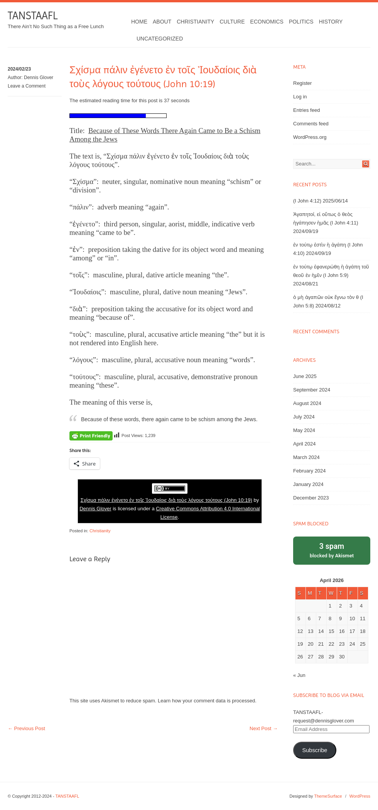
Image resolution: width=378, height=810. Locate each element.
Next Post (264, 728)
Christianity (195, 22)
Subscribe (314, 750)
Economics (267, 22)
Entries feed (306, 110)
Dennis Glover (38, 77)
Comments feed (311, 124)
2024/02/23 (19, 69)
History (331, 22)
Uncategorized (160, 38)
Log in (300, 97)
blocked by (332, 550)
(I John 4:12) (307, 201)
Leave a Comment (27, 86)
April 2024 (304, 444)
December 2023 (311, 498)
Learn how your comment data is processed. (207, 701)
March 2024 (306, 457)
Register (302, 83)
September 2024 (311, 390)
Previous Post (26, 728)
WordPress (359, 796)
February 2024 (309, 471)
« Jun (299, 675)
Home (139, 22)
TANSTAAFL (32, 15)
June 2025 (305, 376)
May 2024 (304, 430)
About (162, 22)
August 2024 (307, 403)
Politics (301, 22)
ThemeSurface (328, 796)
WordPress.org (309, 137)
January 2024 (308, 484)
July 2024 (304, 417)
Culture (232, 22)
